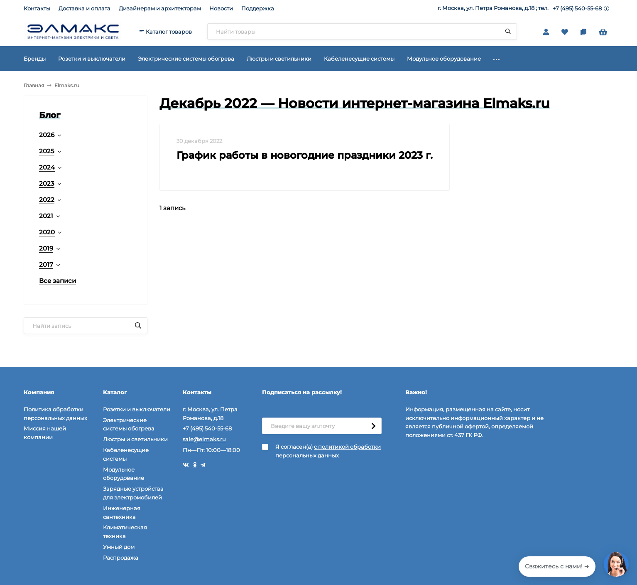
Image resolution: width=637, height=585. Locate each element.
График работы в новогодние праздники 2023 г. (304, 155)
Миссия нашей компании (45, 432)
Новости (221, 8)
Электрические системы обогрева (128, 424)
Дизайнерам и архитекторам (160, 8)
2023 (46, 183)
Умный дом (119, 546)
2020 (47, 232)
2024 (47, 167)
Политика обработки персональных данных (55, 413)
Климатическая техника (125, 531)
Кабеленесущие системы (126, 454)
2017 (46, 264)
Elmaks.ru (66, 85)
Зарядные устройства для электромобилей (133, 493)
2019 (46, 248)
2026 (46, 135)
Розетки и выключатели (136, 409)
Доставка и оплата (84, 8)
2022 (46, 200)
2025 (46, 151)
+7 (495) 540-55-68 (577, 8)
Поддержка (257, 8)
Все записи (57, 281)
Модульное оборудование (123, 474)
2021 (46, 216)
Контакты (37, 8)
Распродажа (120, 557)
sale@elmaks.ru (204, 439)
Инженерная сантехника (121, 512)
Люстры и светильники (135, 439)
